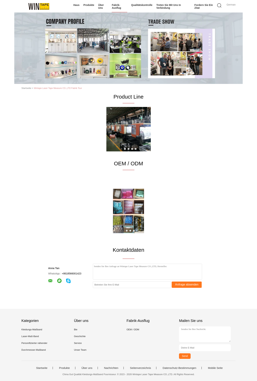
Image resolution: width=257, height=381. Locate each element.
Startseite (41, 368)
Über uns (101, 6)
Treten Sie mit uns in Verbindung (168, 6)
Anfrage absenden (186, 284)
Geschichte (79, 336)
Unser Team (80, 350)
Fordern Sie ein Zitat (203, 6)
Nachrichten (111, 368)
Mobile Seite (215, 368)
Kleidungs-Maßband (31, 329)
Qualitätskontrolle (141, 5)
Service (78, 343)
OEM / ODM (133, 329)
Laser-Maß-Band (30, 336)
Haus (76, 5)
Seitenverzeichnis (140, 368)
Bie (75, 329)
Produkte (88, 5)
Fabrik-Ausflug (116, 6)
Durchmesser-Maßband (33, 350)
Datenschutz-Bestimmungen (179, 368)
